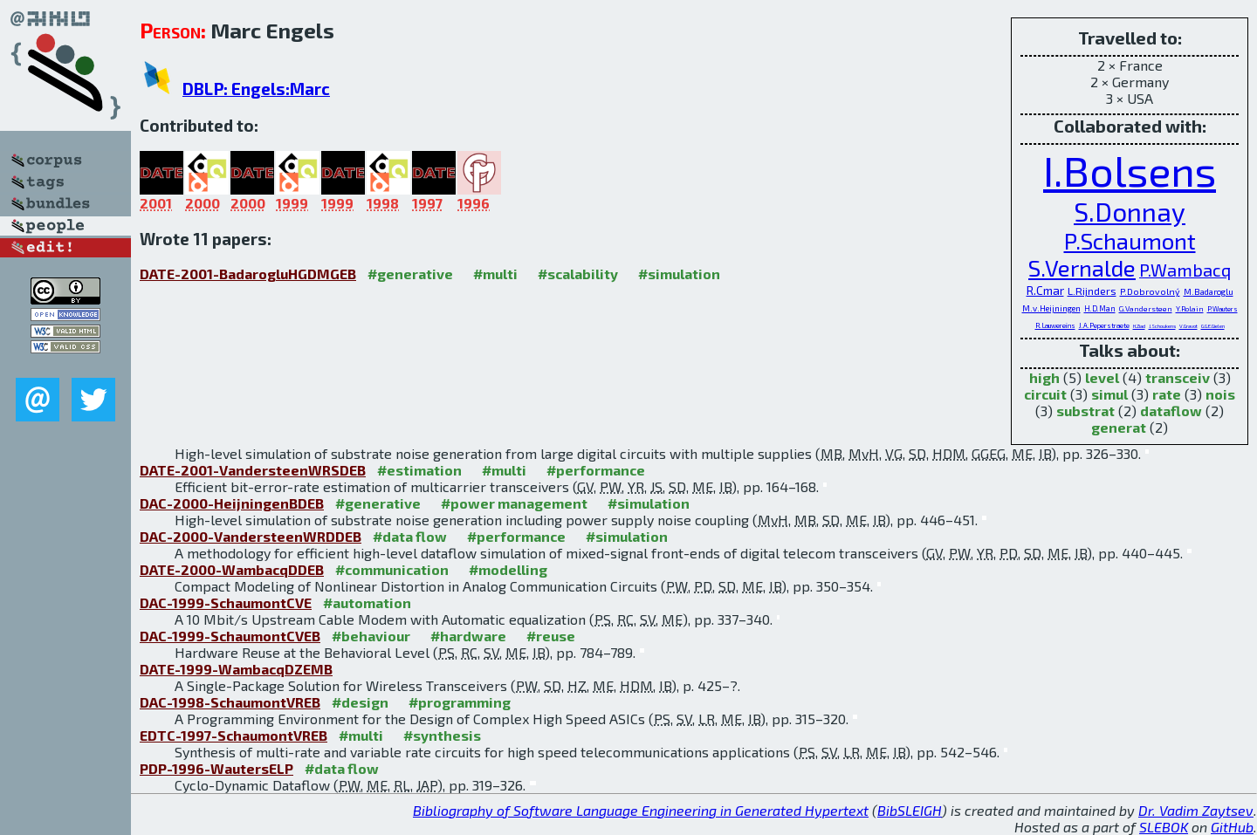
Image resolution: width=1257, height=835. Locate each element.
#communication (392, 569)
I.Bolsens (1129, 170)
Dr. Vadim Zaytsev (1196, 810)
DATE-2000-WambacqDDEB (232, 569)
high (1044, 377)
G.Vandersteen (1145, 308)
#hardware (468, 635)
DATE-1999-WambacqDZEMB (236, 668)
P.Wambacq (1185, 269)
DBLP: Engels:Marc (256, 89)
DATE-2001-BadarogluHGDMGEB (248, 273)
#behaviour (371, 635)
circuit (1045, 394)
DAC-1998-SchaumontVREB (230, 702)
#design (360, 702)
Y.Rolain (1190, 308)
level (1102, 377)
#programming (460, 702)
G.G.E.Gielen (1213, 326)
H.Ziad (1139, 326)
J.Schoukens (1162, 326)
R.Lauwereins (1055, 325)
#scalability (578, 273)
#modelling (508, 569)
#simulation (679, 273)
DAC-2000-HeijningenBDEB (232, 503)
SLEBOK (1163, 826)
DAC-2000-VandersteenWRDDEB (250, 536)
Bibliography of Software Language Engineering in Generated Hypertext (641, 810)
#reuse (550, 635)
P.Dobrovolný (1150, 291)
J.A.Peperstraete (1104, 325)
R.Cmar (1045, 290)
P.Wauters (1222, 309)
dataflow (1171, 410)
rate (1166, 394)
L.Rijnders (1092, 290)
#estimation (419, 470)
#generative (410, 273)
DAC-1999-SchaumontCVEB (230, 635)
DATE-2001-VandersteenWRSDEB (253, 470)
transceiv (1177, 377)
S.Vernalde (1082, 267)
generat (1118, 427)
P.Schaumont (1130, 240)
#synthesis (442, 735)
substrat (1085, 410)
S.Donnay (1129, 211)
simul (1109, 394)
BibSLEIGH (909, 810)
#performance (595, 470)
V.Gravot (1188, 326)
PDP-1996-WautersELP (216, 768)
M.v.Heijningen (1051, 308)
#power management (514, 503)
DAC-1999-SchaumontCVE (226, 602)
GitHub (1232, 826)
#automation (367, 602)
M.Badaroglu (1208, 291)
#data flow (410, 536)
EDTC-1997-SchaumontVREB (233, 735)
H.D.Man (1100, 308)
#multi (495, 273)
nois (1220, 394)
